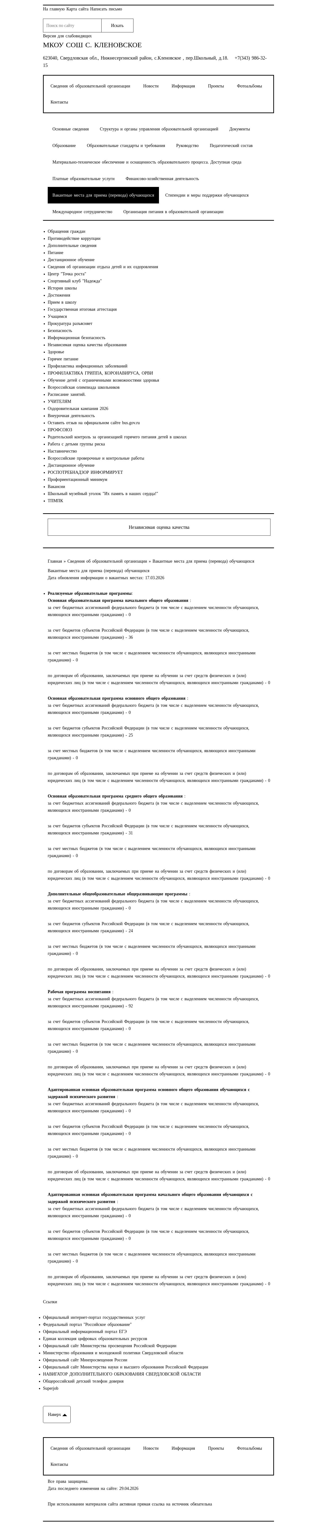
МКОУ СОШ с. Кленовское (92, 44)
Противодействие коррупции (74, 238)
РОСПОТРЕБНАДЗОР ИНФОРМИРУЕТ (85, 472)
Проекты (216, 86)
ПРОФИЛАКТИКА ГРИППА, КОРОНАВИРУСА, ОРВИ (100, 373)
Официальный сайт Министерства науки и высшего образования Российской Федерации (125, 1367)
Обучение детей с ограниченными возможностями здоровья (103, 380)
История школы (62, 288)
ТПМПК (55, 500)
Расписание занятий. (67, 394)
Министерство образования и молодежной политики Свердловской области (113, 1352)
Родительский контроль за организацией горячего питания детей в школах (117, 437)
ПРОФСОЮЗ (60, 429)
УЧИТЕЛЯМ (59, 401)
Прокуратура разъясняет (70, 323)
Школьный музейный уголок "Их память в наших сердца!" (103, 493)
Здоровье (56, 351)
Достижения (59, 295)
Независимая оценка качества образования (87, 344)
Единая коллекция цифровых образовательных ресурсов (95, 1338)
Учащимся (57, 316)
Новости (150, 86)
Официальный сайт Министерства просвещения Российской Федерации (109, 1345)
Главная (56, 561)
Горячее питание (63, 359)
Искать (117, 25)
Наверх (54, 1414)
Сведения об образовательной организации (90, 86)
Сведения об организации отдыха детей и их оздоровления (103, 266)
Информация (183, 86)
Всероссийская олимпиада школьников (84, 387)
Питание (55, 252)
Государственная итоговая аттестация (82, 309)
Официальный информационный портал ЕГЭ (85, 1331)
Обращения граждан (66, 231)
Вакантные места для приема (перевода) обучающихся (203, 561)
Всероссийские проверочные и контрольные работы (96, 458)
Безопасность (60, 330)
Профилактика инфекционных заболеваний (87, 366)
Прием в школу (62, 302)
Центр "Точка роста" (67, 274)
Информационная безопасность (76, 337)
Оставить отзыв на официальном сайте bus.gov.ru (94, 422)
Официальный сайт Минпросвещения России (85, 1360)
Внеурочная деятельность (71, 415)
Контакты (59, 102)
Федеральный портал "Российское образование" (87, 1324)
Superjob (50, 1388)
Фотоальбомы (249, 86)
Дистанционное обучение (71, 259)
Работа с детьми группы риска (76, 444)
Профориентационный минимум (77, 479)
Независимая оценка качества (159, 527)
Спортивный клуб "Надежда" (75, 281)
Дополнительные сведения (72, 245)
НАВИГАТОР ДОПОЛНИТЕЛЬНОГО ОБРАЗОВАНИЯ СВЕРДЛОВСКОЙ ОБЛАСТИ (122, 1374)
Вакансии (56, 486)
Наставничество (62, 451)
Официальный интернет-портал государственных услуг (94, 1317)
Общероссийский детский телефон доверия (83, 1381)
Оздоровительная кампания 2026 (78, 408)
